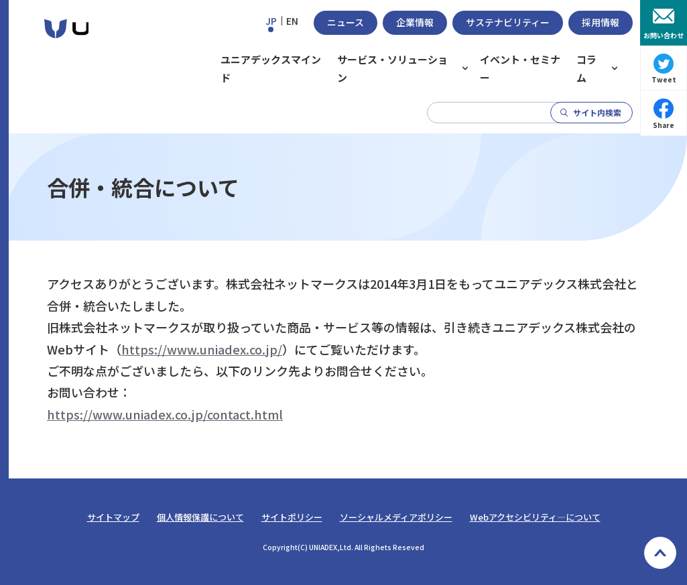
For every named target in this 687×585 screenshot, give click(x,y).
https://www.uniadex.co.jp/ (201, 349)
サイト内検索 (597, 112)
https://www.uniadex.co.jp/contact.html (165, 414)
